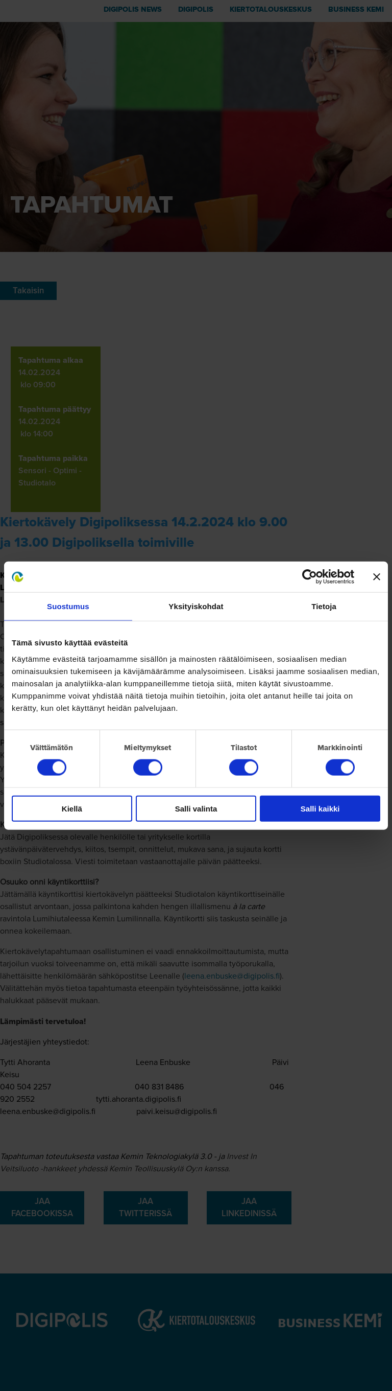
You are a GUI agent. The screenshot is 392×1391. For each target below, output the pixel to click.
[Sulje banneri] (376, 577)
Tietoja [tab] (323, 606)
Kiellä (72, 808)
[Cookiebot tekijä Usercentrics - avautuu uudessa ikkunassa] (309, 577)
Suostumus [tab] (68, 606)
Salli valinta (196, 808)
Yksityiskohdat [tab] (195, 606)
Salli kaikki (320, 808)
